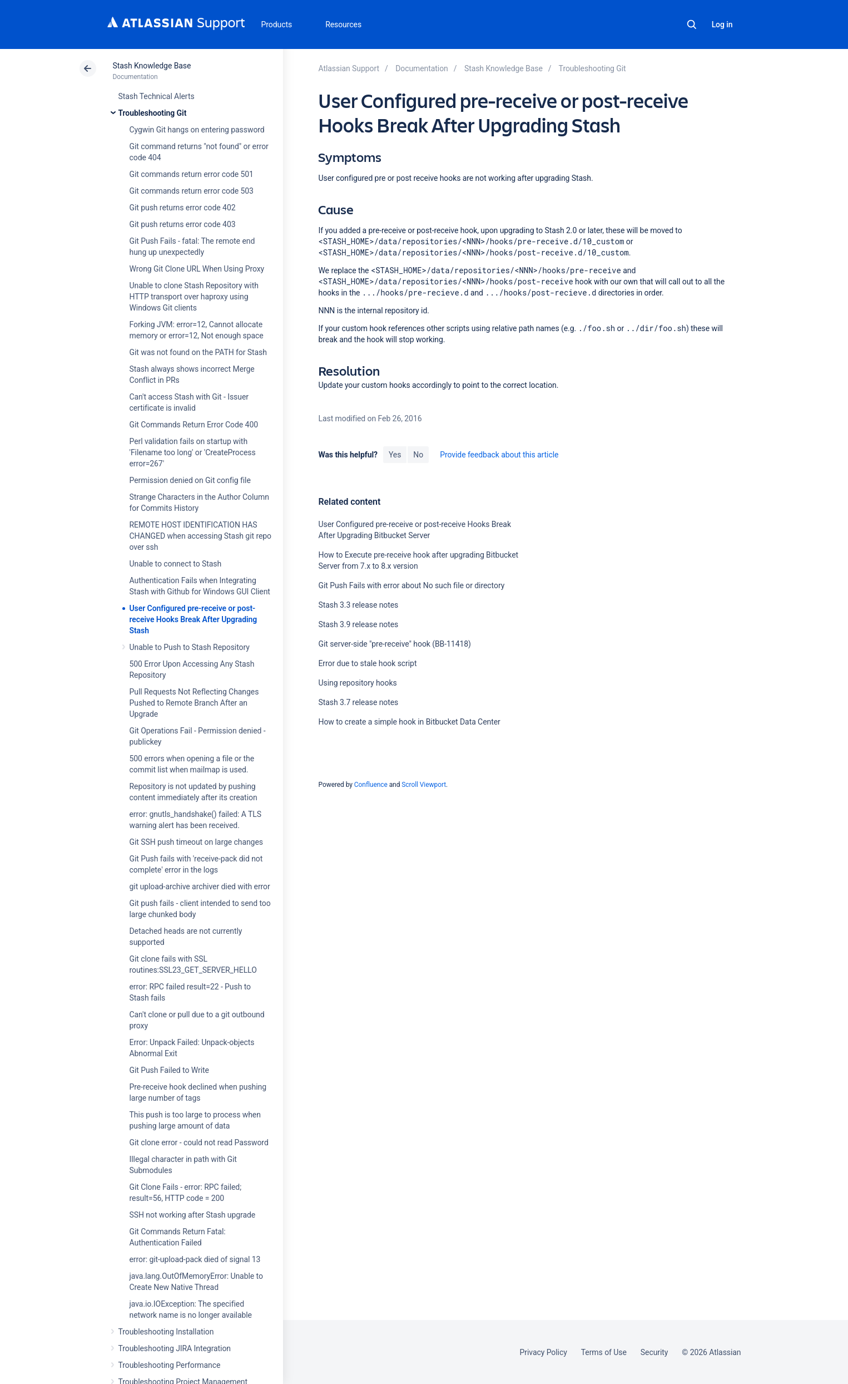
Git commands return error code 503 (192, 190)
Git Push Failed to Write (169, 1070)
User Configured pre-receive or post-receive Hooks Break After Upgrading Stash (193, 619)
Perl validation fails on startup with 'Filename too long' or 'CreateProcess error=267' (193, 452)
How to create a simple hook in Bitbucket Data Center (409, 721)
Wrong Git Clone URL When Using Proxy (197, 268)
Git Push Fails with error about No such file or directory (411, 585)
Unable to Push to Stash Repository (190, 647)
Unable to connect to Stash (176, 563)
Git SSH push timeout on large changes (196, 842)
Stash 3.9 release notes (358, 624)
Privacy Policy (543, 1352)
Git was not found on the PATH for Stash (198, 352)
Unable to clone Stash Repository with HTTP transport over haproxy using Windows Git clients (194, 296)
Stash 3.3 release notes (358, 604)
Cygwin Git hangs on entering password (197, 129)
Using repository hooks (357, 682)
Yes (395, 454)
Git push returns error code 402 (183, 207)
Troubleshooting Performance (169, 1365)
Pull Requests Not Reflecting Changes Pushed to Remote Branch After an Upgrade (194, 702)
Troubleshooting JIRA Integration (174, 1348)
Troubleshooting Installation (166, 1331)
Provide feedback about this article (499, 454)
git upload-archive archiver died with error (200, 886)
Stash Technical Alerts (156, 96)
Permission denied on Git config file (190, 480)
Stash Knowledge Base (152, 65)
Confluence (371, 785)
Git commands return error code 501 (192, 174)
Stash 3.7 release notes (358, 702)
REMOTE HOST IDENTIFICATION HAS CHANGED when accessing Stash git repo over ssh (201, 535)
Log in (722, 24)
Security (654, 1352)
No (418, 454)
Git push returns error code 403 (183, 224)
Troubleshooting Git (152, 113)
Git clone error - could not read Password (199, 1142)
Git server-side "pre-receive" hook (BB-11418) (394, 643)
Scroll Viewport (423, 785)
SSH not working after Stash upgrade (193, 1214)
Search (692, 24)
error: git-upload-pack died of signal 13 (195, 1259)
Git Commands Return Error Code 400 (194, 424)
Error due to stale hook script (367, 663)
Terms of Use (604, 1352)
